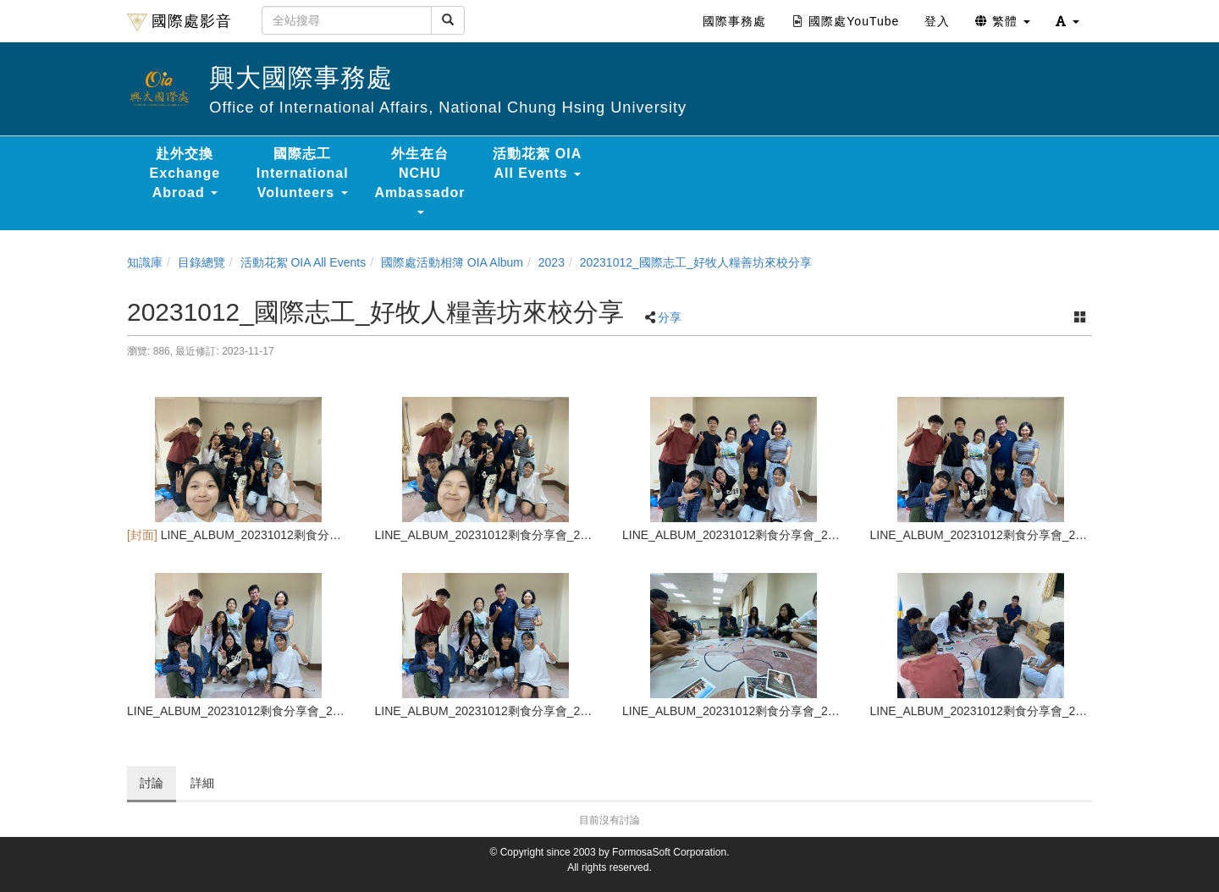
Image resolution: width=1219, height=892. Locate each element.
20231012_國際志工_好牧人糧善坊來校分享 (696, 262)
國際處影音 (179, 22)
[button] (1067, 21)
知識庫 (145, 262)
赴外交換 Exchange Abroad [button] (185, 173)
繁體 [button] (1002, 21)
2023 (551, 262)
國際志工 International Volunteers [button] (302, 173)
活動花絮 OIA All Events (303, 262)
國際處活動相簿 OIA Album (452, 262)
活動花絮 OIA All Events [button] (537, 163)
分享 (669, 317)
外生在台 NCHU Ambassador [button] (420, 180)
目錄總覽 (201, 262)
